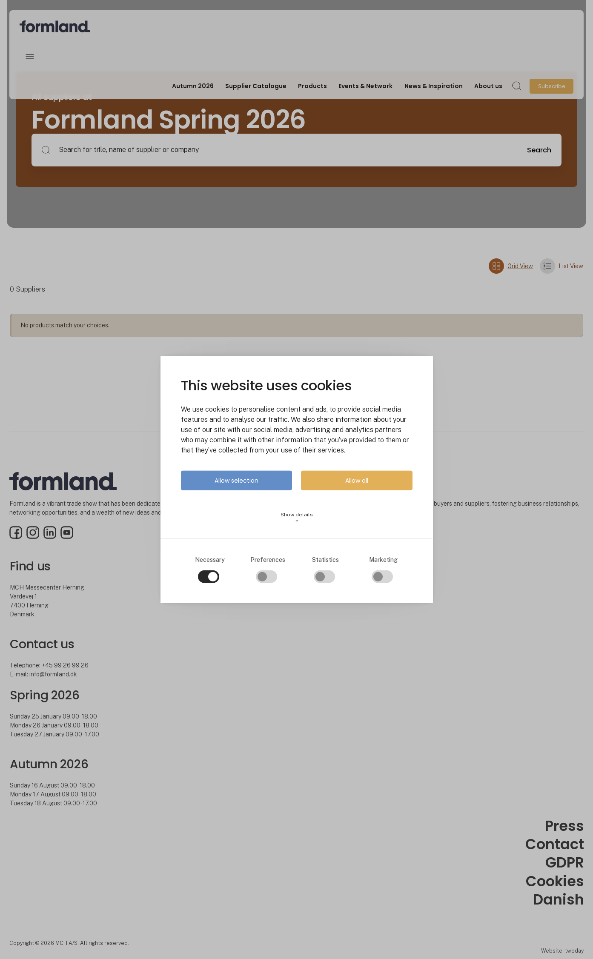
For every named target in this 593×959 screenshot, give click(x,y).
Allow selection (236, 480)
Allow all (356, 480)
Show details (297, 517)
